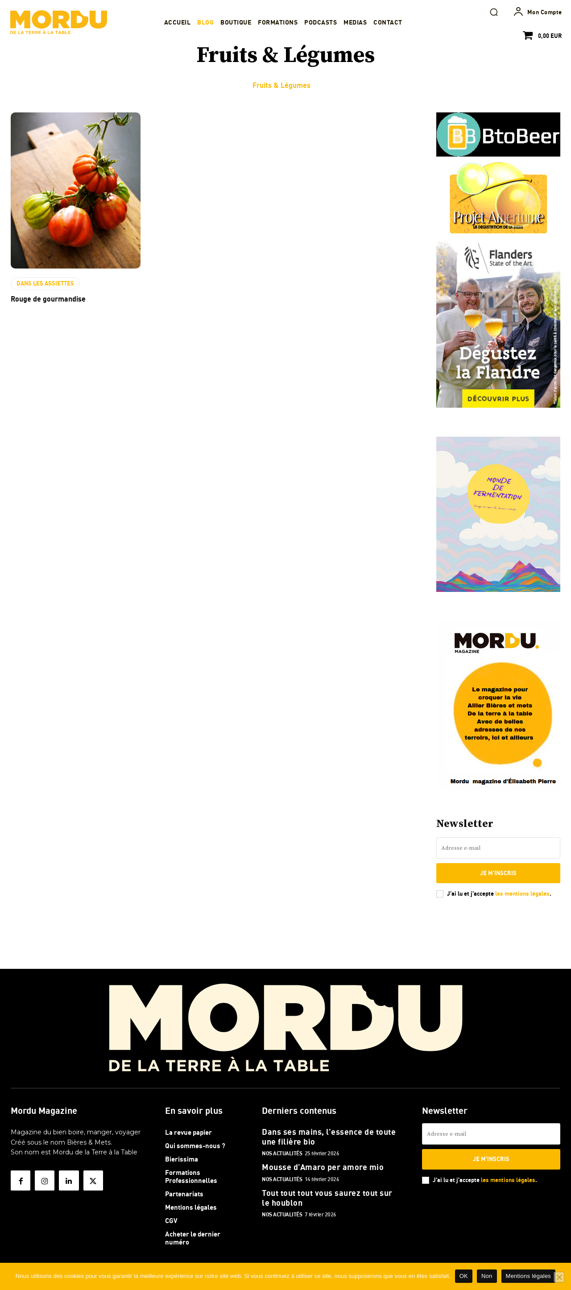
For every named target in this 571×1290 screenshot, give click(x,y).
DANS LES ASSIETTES (45, 283)
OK (463, 1276)
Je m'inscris (498, 873)
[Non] (559, 1277)
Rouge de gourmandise (48, 298)
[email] (498, 848)
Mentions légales (528, 1276)
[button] (494, 12)
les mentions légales (522, 893)
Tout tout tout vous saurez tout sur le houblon (327, 1197)
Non (486, 1276)
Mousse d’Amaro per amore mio (323, 1167)
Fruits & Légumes (281, 85)
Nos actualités (282, 1153)
